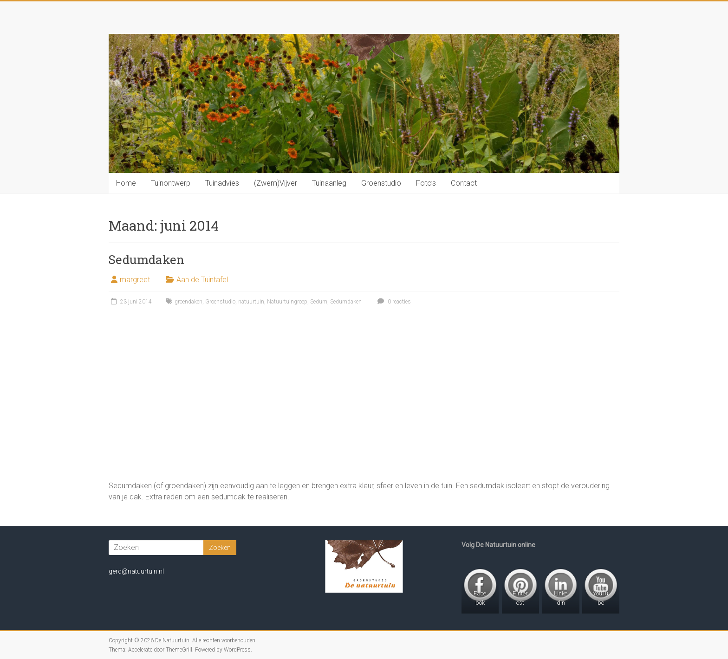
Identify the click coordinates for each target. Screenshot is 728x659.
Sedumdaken (146, 259)
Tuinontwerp (170, 183)
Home (126, 183)
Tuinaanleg (329, 183)
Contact (464, 183)
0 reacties (393, 301)
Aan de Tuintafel (202, 279)
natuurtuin (251, 301)
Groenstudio (381, 183)
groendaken (188, 301)
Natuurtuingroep (287, 301)
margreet (135, 279)
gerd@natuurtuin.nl (136, 571)
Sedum (318, 301)
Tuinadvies (222, 183)
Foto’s (426, 183)
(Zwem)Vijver (275, 183)
